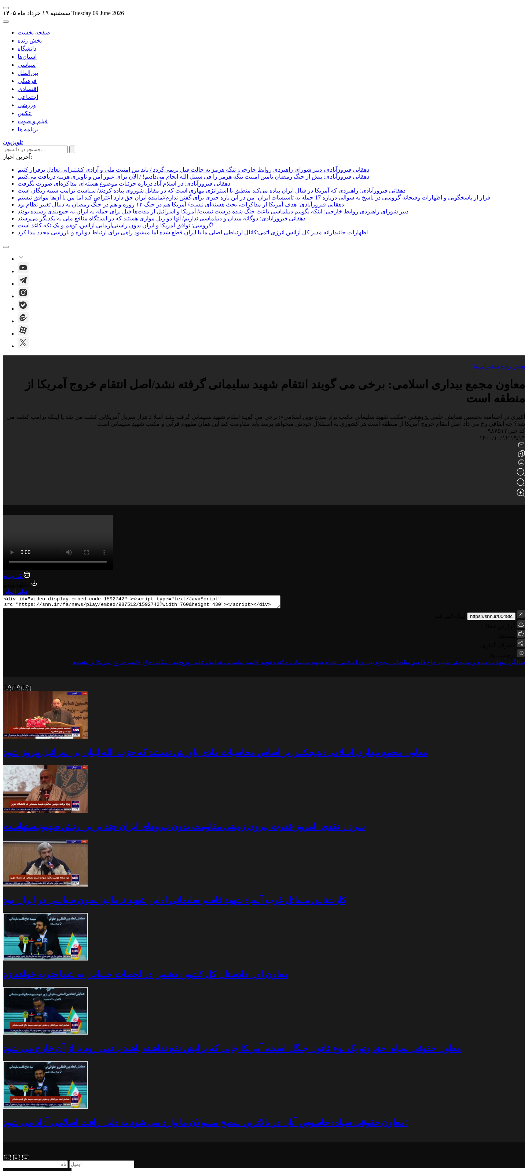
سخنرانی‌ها (486, 366)
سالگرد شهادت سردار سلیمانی (487, 664)
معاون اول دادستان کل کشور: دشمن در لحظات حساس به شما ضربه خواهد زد (145, 976)
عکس (25, 113)
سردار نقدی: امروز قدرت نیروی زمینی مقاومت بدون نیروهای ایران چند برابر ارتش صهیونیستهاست (184, 829)
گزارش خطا (505, 627)
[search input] (35, 149)
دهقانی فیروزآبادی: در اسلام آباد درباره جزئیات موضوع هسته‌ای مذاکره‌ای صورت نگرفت (124, 183)
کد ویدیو (16, 576)
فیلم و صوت (33, 121)
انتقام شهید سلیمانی (313, 664)
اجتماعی (28, 97)
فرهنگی (27, 81)
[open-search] (6, 22)
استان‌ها (27, 57)
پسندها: (506, 638)
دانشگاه (27, 48)
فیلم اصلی (15, 592)
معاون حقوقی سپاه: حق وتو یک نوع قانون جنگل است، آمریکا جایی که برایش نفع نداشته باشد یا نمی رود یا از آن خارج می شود (232, 1050)
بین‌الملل (28, 73)
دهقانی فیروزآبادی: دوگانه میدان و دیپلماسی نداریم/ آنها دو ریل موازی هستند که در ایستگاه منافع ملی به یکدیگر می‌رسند (161, 218)
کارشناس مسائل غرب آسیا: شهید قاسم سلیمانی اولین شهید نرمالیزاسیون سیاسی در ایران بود (174, 902)
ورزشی (27, 105)
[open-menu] (6, 8)
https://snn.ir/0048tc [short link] (491, 618)
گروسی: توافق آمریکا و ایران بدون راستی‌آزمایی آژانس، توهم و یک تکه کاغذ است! (116, 225)
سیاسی (27, 65)
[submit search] (72, 149)
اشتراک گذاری (498, 647)
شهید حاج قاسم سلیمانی (419, 664)
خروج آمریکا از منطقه (99, 664)
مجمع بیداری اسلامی (363, 664)
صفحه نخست (34, 32)
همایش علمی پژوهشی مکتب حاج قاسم (174, 664)
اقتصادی (28, 89)
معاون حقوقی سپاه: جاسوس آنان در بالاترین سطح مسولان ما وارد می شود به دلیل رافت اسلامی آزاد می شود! (205, 1125)
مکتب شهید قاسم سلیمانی (255, 664)
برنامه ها (28, 129)
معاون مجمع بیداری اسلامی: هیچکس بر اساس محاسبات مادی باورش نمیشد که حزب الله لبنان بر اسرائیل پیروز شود (215, 755)
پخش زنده (30, 40)
